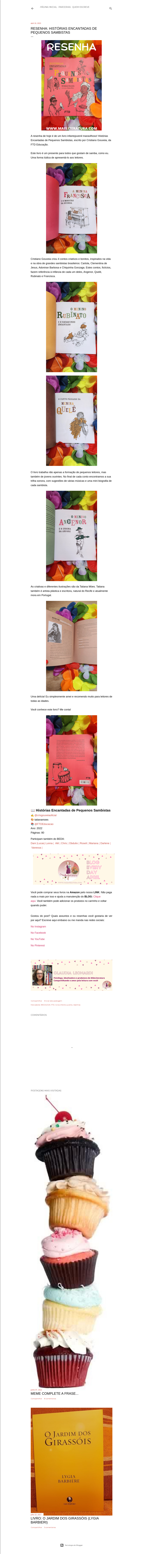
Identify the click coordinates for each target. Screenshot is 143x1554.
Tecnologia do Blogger (71, 1545)
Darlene (104, 843)
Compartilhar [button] (36, 1001)
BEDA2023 (45, 1005)
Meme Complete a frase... (55, 1393)
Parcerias (64, 7)
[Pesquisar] (110, 8)
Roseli (83, 843)
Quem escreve (79, 7)
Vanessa (36, 847)
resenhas (76, 1005)
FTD (53, 1005)
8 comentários (50, 1399)
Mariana (93, 843)
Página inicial (47, 7)
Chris (64, 843)
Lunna (49, 843)
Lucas (40, 843)
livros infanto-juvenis (63, 1005)
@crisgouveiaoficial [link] (46, 815)
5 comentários (50, 1527)
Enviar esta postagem (53, 1001)
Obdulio (73, 843)
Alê (57, 843)
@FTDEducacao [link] (44, 824)
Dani (34, 843)
